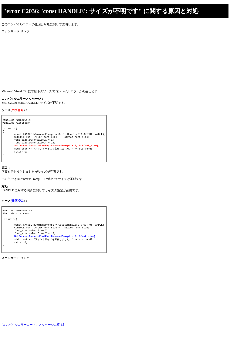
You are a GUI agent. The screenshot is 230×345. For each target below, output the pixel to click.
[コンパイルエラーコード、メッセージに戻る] (33, 339)
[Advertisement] (115, 59)
